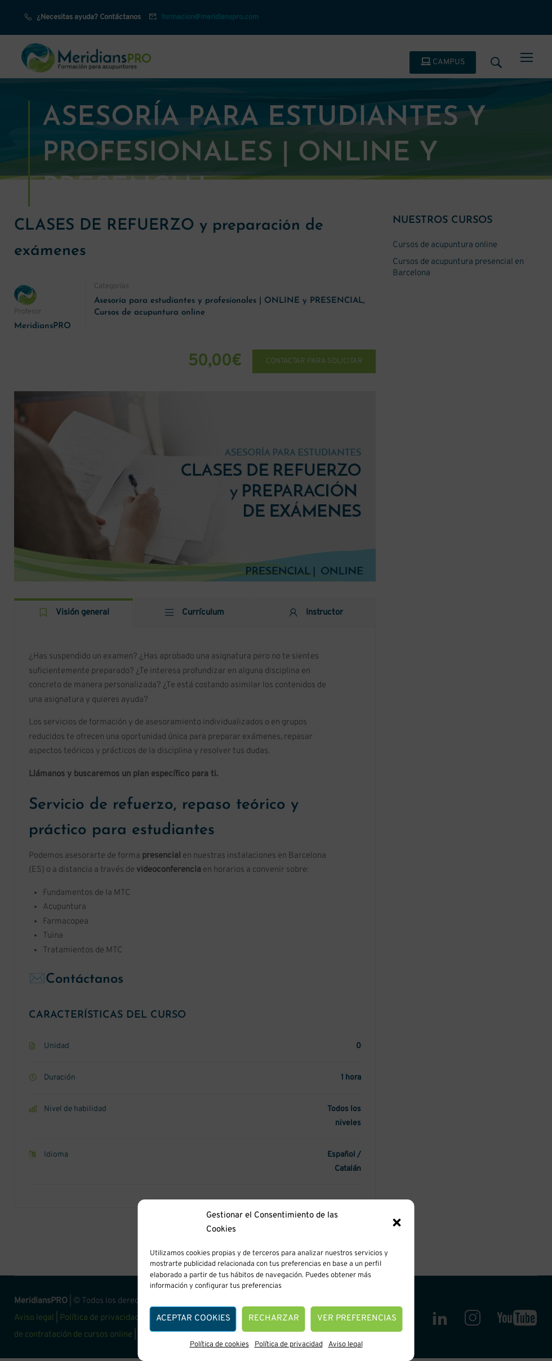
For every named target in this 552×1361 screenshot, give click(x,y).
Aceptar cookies (193, 1318)
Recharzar (273, 1318)
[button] (397, 1222)
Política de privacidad (289, 1344)
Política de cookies (219, 1344)
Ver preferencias (357, 1318)
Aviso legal (345, 1344)
